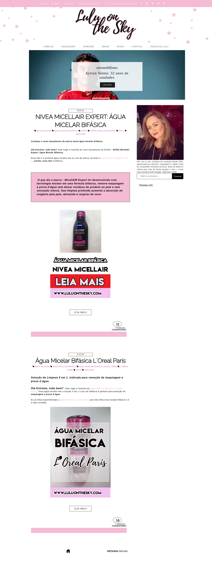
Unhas (103, 47)
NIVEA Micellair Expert (102, 131)
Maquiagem (66, 47)
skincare (80, 134)
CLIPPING (69, 3)
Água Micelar (44, 131)
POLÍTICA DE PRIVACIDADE (121, 3)
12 (117, 325)
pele (121, 131)
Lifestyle (135, 47)
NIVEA (84, 131)
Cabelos (47, 47)
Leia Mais (107, 85)
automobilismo (106, 67)
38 (118, 521)
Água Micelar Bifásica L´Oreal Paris (80, 360)
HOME (43, 3)
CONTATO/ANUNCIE (89, 3)
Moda (118, 47)
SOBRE (55, 3)
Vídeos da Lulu (157, 47)
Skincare (86, 47)
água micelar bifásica (65, 131)
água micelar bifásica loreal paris (98, 367)
